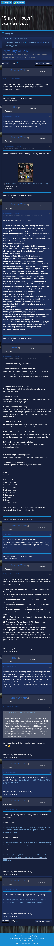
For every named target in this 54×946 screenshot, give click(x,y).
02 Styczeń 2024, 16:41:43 (11, 116)
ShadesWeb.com (33, 943)
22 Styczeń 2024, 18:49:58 (11, 356)
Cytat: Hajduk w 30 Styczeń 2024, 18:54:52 (21, 713)
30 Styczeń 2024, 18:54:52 (11, 666)
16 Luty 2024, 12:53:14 (10, 889)
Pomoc (17, 936)
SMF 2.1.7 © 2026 (21, 941)
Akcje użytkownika (43, 64)
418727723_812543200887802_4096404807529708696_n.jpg (26, 184)
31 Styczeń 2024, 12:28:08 (11, 706)
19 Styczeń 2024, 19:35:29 (11, 213)
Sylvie (47, 42)
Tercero (14, 347)
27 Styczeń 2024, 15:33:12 (11, 574)
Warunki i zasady (26, 936)
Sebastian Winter (18, 70)
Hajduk (13, 107)
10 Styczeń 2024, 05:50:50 (13, 146)
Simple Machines (33, 941)
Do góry (5, 921)
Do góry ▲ (35, 936)
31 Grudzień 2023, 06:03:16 (11, 79)
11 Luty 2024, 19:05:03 (10, 809)
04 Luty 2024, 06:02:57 (10, 772)
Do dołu (5, 63)
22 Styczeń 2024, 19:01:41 (11, 534)
